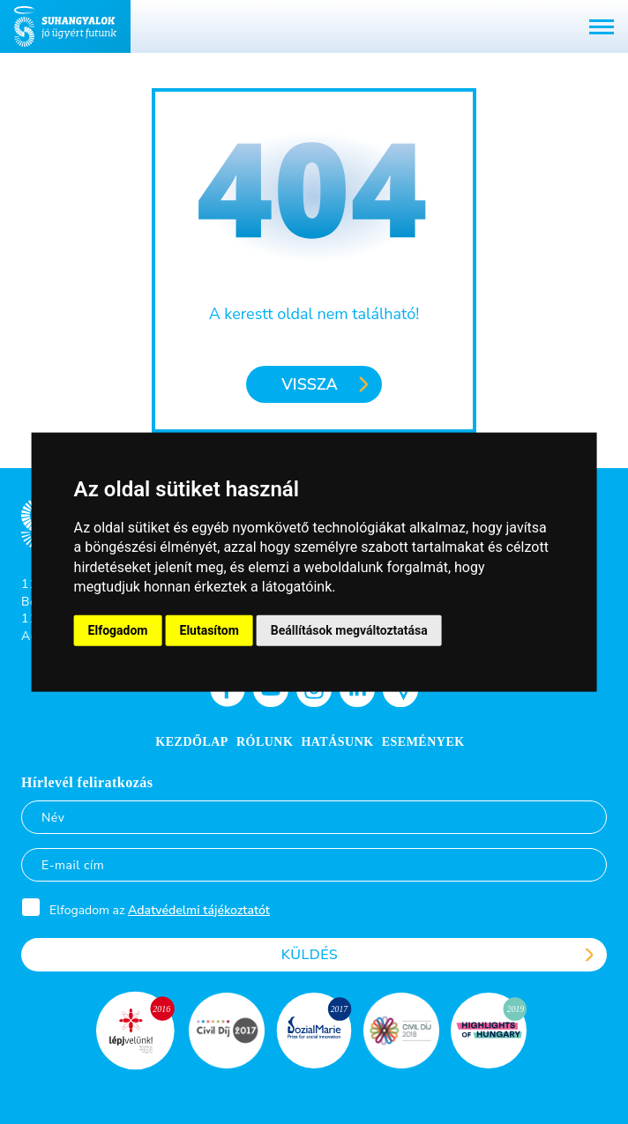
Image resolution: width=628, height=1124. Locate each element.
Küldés (310, 954)
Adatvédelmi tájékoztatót (199, 910)
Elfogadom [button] (118, 629)
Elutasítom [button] (209, 629)
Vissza (309, 384)
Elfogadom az (159, 910)
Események (423, 741)
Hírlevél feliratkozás (87, 782)
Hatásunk (337, 741)
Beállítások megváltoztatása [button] (349, 629)
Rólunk (264, 741)
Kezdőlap (191, 741)
